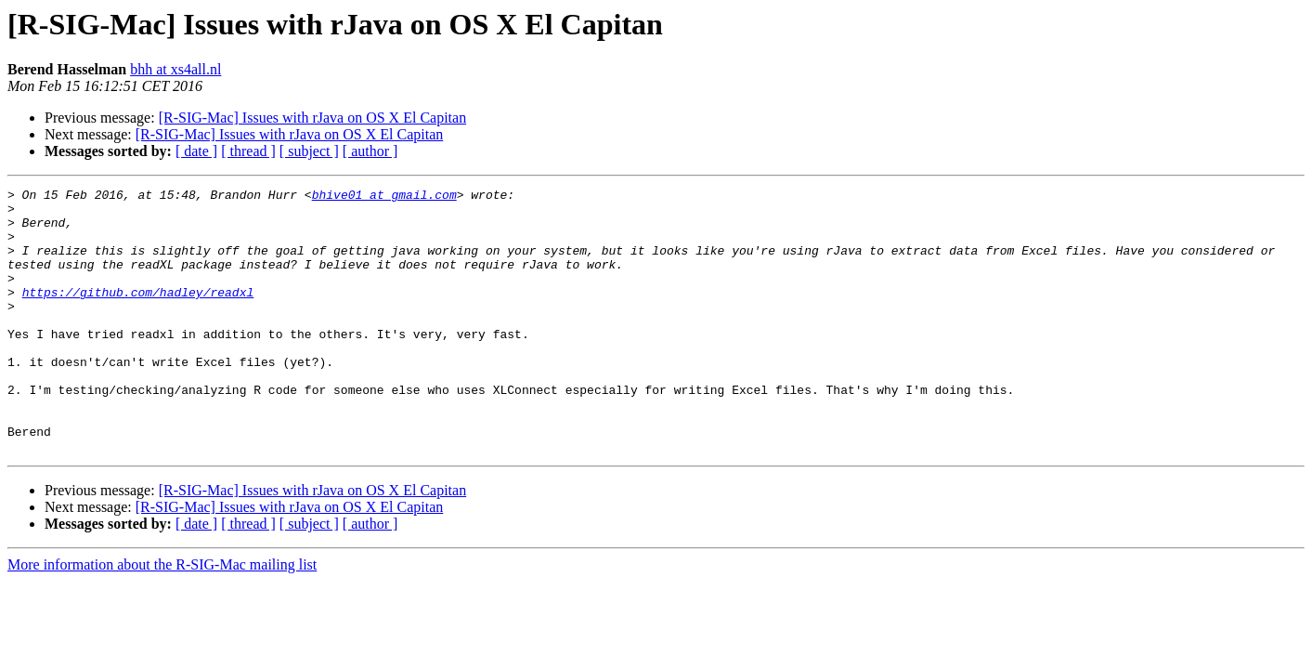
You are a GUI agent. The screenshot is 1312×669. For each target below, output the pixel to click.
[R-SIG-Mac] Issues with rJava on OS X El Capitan (313, 117)
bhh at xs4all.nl (175, 69)
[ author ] (370, 151)
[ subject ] (309, 151)
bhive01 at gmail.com (384, 197)
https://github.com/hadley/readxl (138, 314)
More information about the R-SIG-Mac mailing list (162, 617)
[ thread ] (248, 151)
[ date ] (196, 151)
